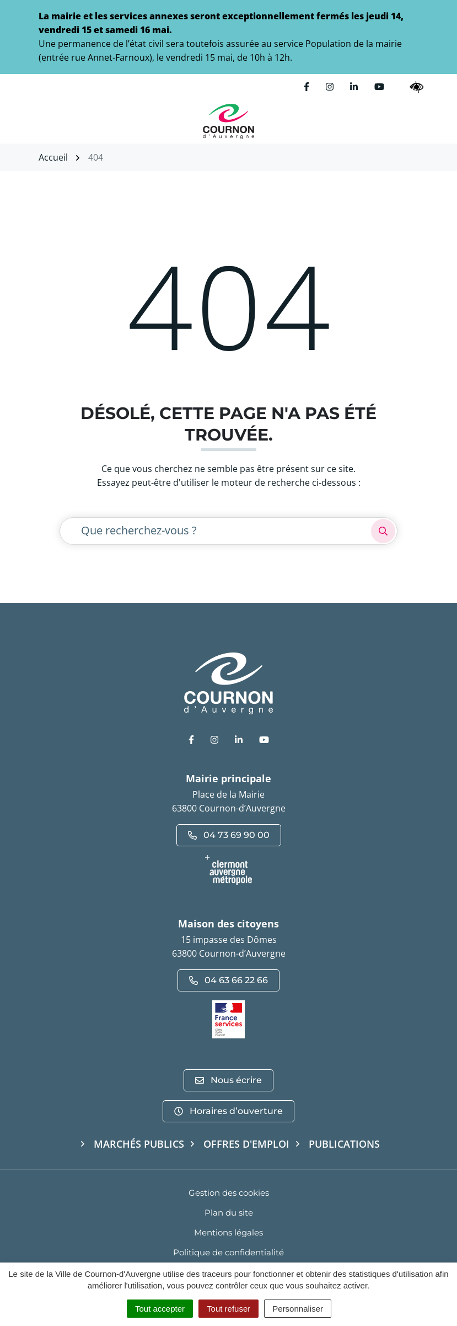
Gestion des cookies (229, 1192)
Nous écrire (228, 1080)
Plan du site (229, 1212)
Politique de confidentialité (228, 1252)
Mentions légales (228, 1232)
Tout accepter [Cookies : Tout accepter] (160, 1308)
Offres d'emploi (246, 1143)
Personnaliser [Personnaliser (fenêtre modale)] (297, 1308)
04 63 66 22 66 (228, 980)
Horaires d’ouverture (228, 1111)
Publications (344, 1143)
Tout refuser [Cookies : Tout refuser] (228, 1308)
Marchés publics (139, 1143)
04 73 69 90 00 (229, 835)
